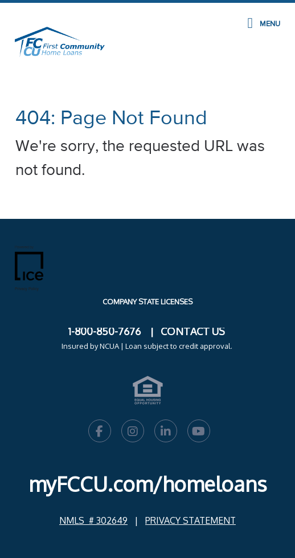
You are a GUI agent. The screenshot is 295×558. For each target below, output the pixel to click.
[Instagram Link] (132, 432)
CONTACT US (193, 331)
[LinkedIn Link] (165, 432)
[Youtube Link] (198, 432)
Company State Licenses (147, 301)
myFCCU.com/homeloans (147, 483)
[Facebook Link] (99, 432)
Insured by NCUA (90, 346)
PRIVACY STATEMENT (190, 520)
